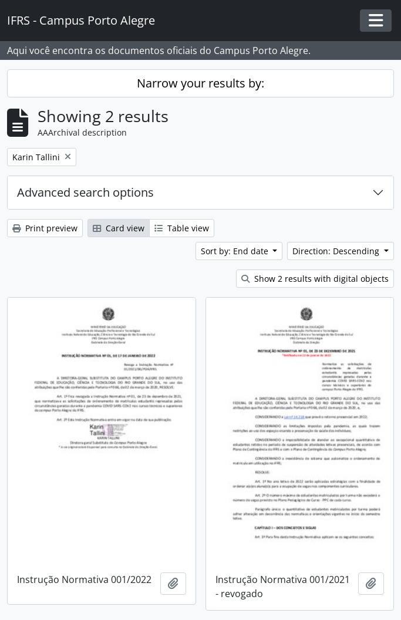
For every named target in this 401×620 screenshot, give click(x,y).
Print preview (44, 228)
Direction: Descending (337, 251)
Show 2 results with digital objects (315, 278)
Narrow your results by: (200, 83)
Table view (181, 228)
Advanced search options (85, 192)
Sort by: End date (236, 251)
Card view (118, 228)
